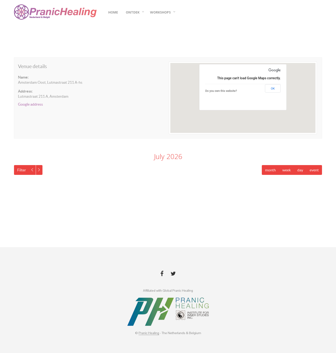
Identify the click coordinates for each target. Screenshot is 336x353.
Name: (23, 77)
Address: (25, 91)
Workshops (160, 12)
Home (113, 12)
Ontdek (133, 12)
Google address (30, 104)
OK (273, 88)
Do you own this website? (221, 91)
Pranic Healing (149, 333)
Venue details (32, 66)
